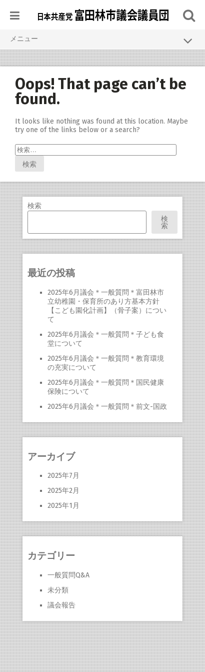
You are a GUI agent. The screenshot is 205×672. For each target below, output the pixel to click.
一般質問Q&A (69, 575)
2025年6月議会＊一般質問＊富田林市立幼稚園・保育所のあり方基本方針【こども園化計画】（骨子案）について (107, 306)
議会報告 (62, 605)
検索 (35, 206)
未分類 (58, 590)
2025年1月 (64, 505)
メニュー (102, 40)
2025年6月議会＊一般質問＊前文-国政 (107, 406)
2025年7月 (64, 475)
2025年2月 (64, 490)
